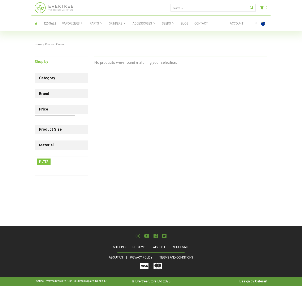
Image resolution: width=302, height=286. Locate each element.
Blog (184, 23)
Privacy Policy (141, 257)
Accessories (142, 23)
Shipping (119, 247)
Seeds (166, 23)
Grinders (115, 23)
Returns (139, 247)
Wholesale (180, 247)
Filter (43, 161)
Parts (94, 23)
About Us (116, 257)
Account (236, 23)
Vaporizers (71, 23)
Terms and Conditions (176, 257)
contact (201, 23)
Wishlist (159, 247)
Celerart (261, 281)
